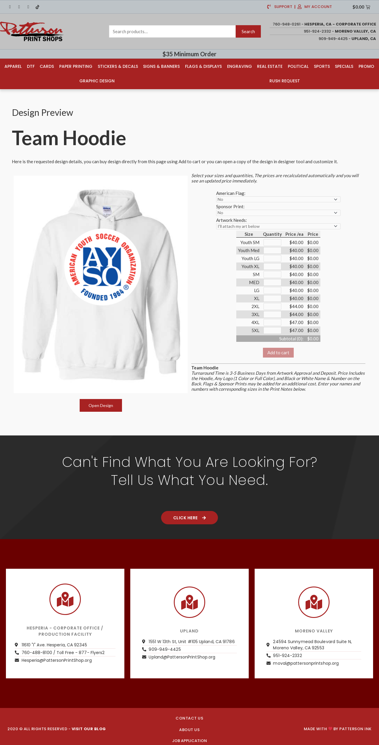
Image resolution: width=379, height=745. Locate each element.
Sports (322, 66)
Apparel (12, 66)
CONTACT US (189, 717)
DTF (30, 66)
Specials (344, 66)
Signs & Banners (161, 66)
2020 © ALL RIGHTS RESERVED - (56, 728)
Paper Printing (75, 66)
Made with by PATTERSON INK (338, 728)
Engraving (239, 66)
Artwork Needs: (231, 219)
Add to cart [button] (278, 355)
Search (248, 31)
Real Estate (270, 66)
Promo (367, 66)
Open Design (101, 404)
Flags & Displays (203, 66)
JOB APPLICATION (189, 740)
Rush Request (285, 80)
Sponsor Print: (230, 205)
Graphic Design (96, 80)
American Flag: (230, 192)
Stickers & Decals (117, 66)
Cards (46, 66)
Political (298, 66)
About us (189, 729)
